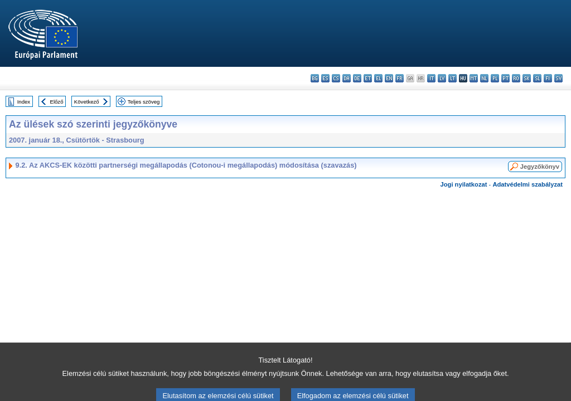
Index (23, 102)
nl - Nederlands (484, 78)
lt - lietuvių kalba (452, 78)
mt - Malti (474, 78)
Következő (86, 102)
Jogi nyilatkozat (464, 184)
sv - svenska (558, 78)
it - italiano (431, 78)
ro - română (516, 78)
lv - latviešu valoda (442, 78)
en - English (389, 78)
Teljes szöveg (144, 102)
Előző (57, 102)
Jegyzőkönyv (539, 166)
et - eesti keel (368, 78)
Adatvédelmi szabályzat (527, 184)
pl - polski (495, 78)
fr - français (399, 78)
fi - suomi (548, 78)
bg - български (315, 78)
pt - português (505, 78)
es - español (325, 78)
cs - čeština (336, 78)
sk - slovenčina (526, 78)
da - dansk (346, 78)
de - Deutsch (357, 78)
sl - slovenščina (537, 78)
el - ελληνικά (378, 78)
